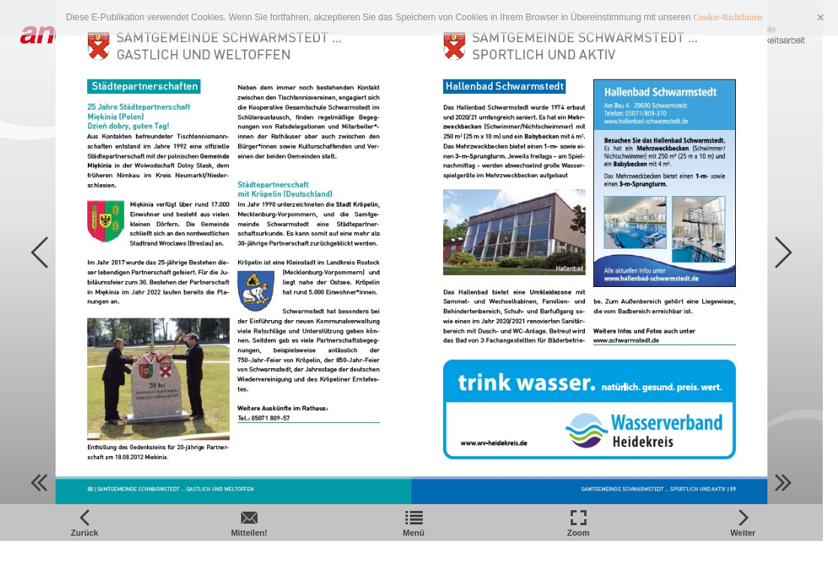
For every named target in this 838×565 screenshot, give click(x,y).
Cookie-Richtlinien (727, 17)
